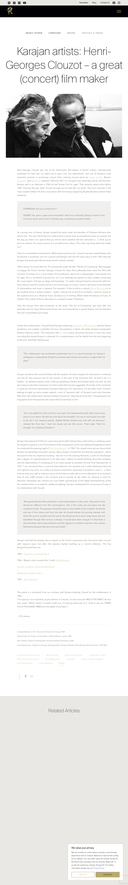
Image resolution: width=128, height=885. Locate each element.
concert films (97, 656)
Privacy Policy (98, 868)
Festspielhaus (25, 664)
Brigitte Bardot (74, 656)
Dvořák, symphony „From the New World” (36, 568)
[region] (95, 862)
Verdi (91, 178)
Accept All (108, 875)
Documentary (52, 660)
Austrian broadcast (28, 656)
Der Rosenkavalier (28, 660)
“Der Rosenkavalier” (58, 449)
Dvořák (99, 178)
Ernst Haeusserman (93, 660)
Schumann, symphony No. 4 (36, 555)
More (62, 664)
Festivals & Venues (94, 33)
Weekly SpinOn (34, 33)
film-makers (46, 664)
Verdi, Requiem (31, 581)
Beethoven (36, 182)
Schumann (22, 182)
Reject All (83, 875)
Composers (55, 33)
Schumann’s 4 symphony (84, 327)
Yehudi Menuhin (97, 289)
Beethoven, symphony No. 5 (30, 574)
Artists (72, 33)
